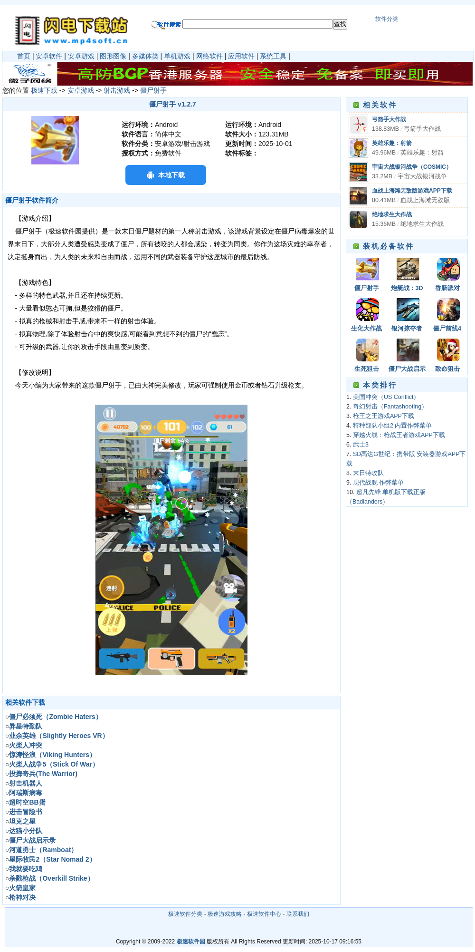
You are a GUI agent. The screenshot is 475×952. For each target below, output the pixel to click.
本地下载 (171, 175)
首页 (23, 56)
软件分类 (386, 19)
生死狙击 (366, 369)
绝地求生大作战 (392, 214)
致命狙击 (447, 369)
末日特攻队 (368, 473)
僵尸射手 (153, 90)
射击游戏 (117, 90)
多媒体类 (145, 56)
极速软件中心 (264, 914)
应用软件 (241, 56)
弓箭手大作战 (389, 119)
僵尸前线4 (447, 328)
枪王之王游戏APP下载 (383, 416)
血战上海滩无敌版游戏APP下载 (412, 190)
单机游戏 (177, 56)
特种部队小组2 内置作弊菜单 (392, 425)
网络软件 (209, 56)
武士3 (361, 444)
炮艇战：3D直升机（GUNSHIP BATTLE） (407, 289)
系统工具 (273, 56)
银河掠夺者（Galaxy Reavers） (406, 329)
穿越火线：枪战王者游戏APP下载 (399, 435)
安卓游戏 (81, 56)
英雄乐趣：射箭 (392, 143)
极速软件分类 (185, 914)
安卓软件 (49, 56)
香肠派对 (447, 288)
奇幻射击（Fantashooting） (390, 406)
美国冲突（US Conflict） (386, 397)
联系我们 (297, 914)
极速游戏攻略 (225, 914)
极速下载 (44, 90)
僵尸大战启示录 (407, 370)
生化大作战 (366, 328)
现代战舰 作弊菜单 (378, 482)
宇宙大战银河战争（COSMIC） (412, 167)
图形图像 (113, 56)
